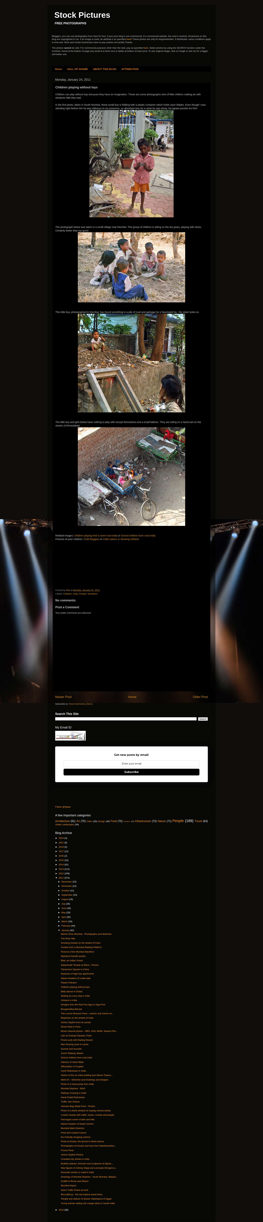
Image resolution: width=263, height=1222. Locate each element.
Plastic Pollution (69, 982)
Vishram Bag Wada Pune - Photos (78, 1106)
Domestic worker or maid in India (77, 1172)
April (64, 917)
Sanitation (92, 593)
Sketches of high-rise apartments (77, 973)
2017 (61, 851)
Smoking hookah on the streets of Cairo (81, 943)
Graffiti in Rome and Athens (75, 1181)
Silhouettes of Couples (72, 1066)
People (82, 593)
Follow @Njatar (63, 807)
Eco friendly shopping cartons (76, 1137)
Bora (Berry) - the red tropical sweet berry (81, 1194)
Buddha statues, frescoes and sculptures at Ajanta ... (87, 1163)
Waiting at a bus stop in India (75, 996)
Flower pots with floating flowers (77, 1040)
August (65, 899)
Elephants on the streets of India (77, 1018)
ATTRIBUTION (130, 69)
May (63, 912)
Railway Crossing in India (73, 1093)
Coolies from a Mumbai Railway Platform (81, 947)
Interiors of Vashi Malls (72, 1062)
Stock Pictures (82, 15)
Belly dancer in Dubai (71, 991)
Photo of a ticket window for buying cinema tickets (86, 1110)
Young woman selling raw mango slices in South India (88, 1203)
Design (101, 821)
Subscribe (131, 772)
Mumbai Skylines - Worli (73, 1088)
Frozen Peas (67, 1150)
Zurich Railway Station (72, 1053)
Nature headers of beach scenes (77, 1124)
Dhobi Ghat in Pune (71, 1026)
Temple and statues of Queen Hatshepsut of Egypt (86, 1199)
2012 (61, 873)
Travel (198, 821)
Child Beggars (91, 539)
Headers (126, 821)
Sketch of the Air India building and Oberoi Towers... (87, 1075)
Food (114, 821)
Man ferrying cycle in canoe (74, 1044)
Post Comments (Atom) (81, 704)
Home (58, 69)
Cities (89, 821)
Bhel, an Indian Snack (72, 960)
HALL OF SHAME (77, 69)
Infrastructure (143, 821)
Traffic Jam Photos (70, 1101)
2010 (61, 1210)
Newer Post (63, 697)
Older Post (200, 697)
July (63, 904)
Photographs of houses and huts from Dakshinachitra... (88, 1146)
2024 (61, 838)
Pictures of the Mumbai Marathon (77, 952)
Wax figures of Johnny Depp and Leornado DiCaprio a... (89, 1168)
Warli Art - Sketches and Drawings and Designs (84, 1079)
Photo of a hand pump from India (77, 1084)
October (65, 890)
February (66, 926)
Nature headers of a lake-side (76, 978)
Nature (162, 821)
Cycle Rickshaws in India (73, 1071)
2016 (61, 856)
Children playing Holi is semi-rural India (95, 535)
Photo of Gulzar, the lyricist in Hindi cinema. (82, 1141)
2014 (61, 864)
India (75, 593)
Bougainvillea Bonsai (71, 1009)
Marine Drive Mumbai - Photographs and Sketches (86, 934)
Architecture (62, 821)
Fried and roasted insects (73, 1132)
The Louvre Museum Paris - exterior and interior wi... (87, 1013)
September (67, 895)
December (66, 881)
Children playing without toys (75, 987)
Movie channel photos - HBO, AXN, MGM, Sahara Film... (89, 1031)
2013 (61, 869)
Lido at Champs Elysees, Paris (76, 1035)
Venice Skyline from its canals (76, 1022)
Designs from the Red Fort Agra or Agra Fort (83, 1004)
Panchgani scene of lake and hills (77, 1119)
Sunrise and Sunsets (71, 1049)
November (66, 886)
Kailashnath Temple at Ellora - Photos (80, 965)
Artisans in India (69, 1000)
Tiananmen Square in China (75, 969)
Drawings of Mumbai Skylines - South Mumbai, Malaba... (89, 1177)
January (65, 930)
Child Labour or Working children (121, 539)
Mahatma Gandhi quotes (73, 956)
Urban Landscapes (64, 824)
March (64, 921)
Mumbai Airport (68, 1185)
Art (78, 821)
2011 (61, 878)
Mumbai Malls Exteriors (72, 1128)
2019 (61, 847)
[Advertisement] (80, 565)
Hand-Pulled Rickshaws (73, 1097)
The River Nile (68, 938)
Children (67, 593)
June (64, 908)
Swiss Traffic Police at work (74, 1190)
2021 (61, 842)
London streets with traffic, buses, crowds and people (87, 1115)
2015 (61, 860)
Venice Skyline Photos (72, 1154)
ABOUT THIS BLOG (104, 69)
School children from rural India (138, 535)
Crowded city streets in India (75, 1159)
